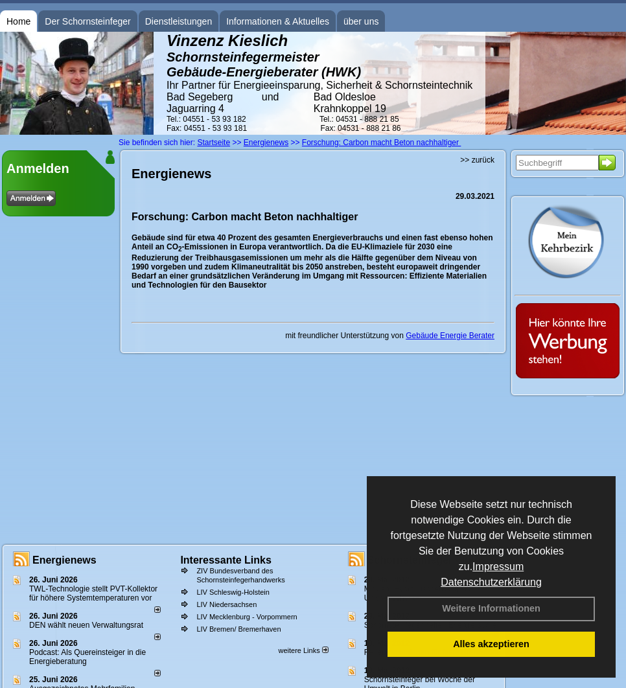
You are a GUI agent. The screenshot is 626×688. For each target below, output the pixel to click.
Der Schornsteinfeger (87, 21)
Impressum (498, 566)
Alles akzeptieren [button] (491, 644)
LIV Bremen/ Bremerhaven (238, 629)
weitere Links (303, 650)
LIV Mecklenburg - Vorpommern (246, 617)
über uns (360, 21)
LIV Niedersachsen (226, 604)
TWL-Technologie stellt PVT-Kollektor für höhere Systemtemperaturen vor (93, 593)
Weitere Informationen (491, 608)
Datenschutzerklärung (491, 582)
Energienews (64, 560)
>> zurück (477, 160)
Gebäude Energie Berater (450, 335)
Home (18, 21)
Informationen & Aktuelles (277, 21)
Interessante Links (226, 560)
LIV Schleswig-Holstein (233, 592)
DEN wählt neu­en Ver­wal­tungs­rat (86, 625)
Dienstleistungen (179, 21)
